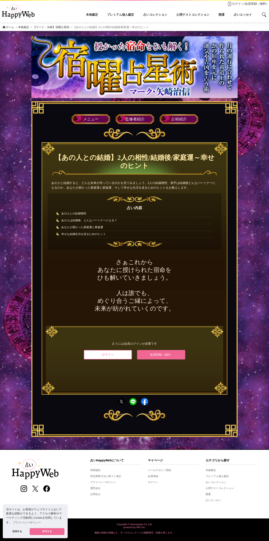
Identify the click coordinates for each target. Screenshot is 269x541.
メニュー (91, 119)
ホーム (8, 27)
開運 (222, 14)
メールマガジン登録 (159, 470)
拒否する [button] (17, 531)
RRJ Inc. (141, 527)
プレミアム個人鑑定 (120, 14)
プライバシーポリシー (103, 482)
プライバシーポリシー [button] (27, 522)
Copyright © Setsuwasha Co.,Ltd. (134, 524)
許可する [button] (47, 531)
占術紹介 (179, 119)
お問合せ (95, 494)
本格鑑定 (92, 14)
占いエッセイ (243, 14)
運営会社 (95, 488)
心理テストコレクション (192, 14)
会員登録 (161, 354)
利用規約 (95, 470)
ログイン (108, 354)
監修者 (135, 119)
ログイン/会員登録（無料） (248, 3)
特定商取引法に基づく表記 (105, 476)
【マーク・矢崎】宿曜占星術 (51, 27)
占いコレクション (155, 14)
